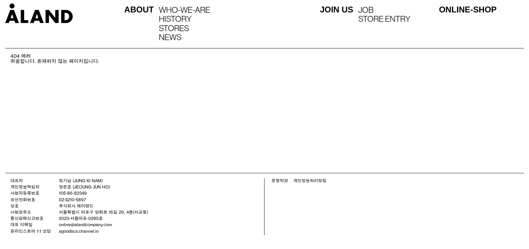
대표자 (16, 180)
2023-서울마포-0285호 (81, 218)
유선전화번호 (22, 199)
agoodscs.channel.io (79, 231)
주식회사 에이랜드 (76, 206)
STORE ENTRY (384, 18)
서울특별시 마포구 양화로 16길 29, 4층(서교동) (103, 212)
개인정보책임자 (24, 187)
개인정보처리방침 (309, 180)
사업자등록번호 (24, 193)
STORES (174, 28)
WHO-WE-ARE (184, 9)
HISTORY (175, 18)
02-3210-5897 (72, 199)
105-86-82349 (73, 193)
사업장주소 (20, 212)
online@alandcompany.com (85, 224)
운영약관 (279, 180)
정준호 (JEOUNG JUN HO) (84, 187)
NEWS (170, 37)
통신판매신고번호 (27, 218)
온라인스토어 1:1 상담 (30, 231)
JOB (366, 9)
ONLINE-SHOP (468, 9)
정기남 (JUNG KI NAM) (81, 180)
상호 (14, 206)
